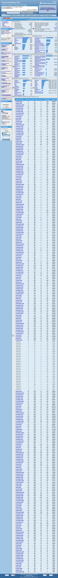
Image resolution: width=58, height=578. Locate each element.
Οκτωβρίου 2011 (19, 439)
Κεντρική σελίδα (5, 22)
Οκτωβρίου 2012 (19, 419)
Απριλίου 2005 (18, 568)
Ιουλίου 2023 (18, 156)
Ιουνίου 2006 (18, 545)
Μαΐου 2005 (18, 566)
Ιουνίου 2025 (18, 118)
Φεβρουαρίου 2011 (19, 452)
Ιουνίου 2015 (18, 316)
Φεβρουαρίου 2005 (19, 571)
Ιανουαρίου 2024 (19, 146)
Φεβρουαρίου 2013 (19, 412)
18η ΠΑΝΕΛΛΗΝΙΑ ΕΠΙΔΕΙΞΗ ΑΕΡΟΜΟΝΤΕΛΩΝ (5, 86)
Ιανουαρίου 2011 (19, 454)
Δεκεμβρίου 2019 (19, 227)
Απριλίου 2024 (18, 141)
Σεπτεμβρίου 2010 (19, 460)
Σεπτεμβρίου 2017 (19, 272)
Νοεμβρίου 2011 (19, 437)
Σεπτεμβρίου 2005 (19, 560)
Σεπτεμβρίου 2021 (19, 192)
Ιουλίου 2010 (18, 464)
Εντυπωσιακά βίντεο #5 (17, 59)
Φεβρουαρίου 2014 (19, 392)
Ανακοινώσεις (37, 39)
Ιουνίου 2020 (18, 217)
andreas (16, 47)
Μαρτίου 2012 (18, 431)
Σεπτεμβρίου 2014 (19, 331)
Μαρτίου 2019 (18, 242)
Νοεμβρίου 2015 (19, 308)
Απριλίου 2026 (18, 101)
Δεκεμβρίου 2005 (19, 555)
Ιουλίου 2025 (18, 116)
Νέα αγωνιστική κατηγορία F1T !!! (6, 94)
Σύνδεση (43, 15)
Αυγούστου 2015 (19, 313)
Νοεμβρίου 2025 (19, 109)
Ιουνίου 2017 (18, 277)
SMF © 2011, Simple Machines (33, 574)
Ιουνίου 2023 (18, 157)
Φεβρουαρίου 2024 (19, 144)
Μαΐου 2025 (18, 119)
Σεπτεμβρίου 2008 (19, 500)
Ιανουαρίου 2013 (19, 414)
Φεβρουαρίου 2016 (19, 303)
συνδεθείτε (7, 31)
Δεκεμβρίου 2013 (19, 396)
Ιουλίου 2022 (18, 176)
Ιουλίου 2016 (18, 295)
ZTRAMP (4, 46)
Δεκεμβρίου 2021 (19, 187)
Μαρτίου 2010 (18, 470)
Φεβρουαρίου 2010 (19, 472)
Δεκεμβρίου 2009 (19, 475)
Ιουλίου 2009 (18, 484)
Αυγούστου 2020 (19, 214)
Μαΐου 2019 (18, 239)
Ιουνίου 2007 (18, 525)
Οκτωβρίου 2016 (19, 290)
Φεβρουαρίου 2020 (19, 224)
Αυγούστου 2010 (19, 462)
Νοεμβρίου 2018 (19, 248)
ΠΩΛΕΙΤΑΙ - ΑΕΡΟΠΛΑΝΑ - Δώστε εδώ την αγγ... (5, 45)
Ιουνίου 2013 (18, 406)
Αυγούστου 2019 (19, 234)
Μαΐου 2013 (18, 407)
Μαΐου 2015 (18, 318)
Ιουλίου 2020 (18, 215)
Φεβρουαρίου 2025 (19, 124)
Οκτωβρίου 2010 (19, 459)
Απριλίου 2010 (18, 469)
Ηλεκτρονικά (37, 51)
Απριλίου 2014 (18, 339)
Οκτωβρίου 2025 (19, 111)
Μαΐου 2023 (18, 159)
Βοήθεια (25, 15)
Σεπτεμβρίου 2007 (19, 520)
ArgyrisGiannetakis (18, 37)
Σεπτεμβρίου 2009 (19, 480)
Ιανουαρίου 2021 (19, 205)
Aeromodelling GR (15, 18)
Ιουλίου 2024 (18, 136)
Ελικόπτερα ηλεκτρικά (39, 43)
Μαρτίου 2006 (18, 550)
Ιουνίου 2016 (18, 296)
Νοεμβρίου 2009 (19, 477)
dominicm (4, 72)
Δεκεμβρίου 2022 (19, 167)
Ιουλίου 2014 (18, 335)
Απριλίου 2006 (18, 548)
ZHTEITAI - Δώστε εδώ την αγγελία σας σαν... (5, 63)
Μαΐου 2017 (18, 278)
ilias (15, 44)
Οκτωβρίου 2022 (19, 171)
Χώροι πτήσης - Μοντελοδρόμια (38, 42)
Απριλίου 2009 (18, 488)
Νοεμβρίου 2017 (19, 268)
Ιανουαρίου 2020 (19, 225)
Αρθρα (3, 23)
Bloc (33, 576)
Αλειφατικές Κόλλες (4, 82)
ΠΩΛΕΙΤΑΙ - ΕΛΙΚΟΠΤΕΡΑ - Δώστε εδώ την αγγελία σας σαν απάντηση (40, 60)
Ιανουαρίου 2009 (19, 493)
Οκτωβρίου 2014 (19, 330)
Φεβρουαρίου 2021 (19, 204)
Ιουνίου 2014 (18, 336)
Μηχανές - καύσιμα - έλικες (40, 52)
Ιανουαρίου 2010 (19, 474)
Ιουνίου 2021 (18, 197)
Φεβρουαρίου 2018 (19, 263)
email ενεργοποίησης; (8, 7)
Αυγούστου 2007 (19, 522)
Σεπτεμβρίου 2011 (19, 440)
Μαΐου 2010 (18, 467)
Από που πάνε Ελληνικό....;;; (17, 71)
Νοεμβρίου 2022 (19, 169)
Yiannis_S (4, 91)
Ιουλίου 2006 (18, 543)
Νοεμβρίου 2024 (19, 129)
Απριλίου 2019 (18, 240)
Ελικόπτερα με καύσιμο (39, 44)
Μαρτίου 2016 (18, 301)
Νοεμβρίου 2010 (19, 457)
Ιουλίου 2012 (18, 424)
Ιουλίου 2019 (18, 235)
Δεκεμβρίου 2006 (19, 535)
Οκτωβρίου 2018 (19, 250)
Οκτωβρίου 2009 (19, 479)
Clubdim (25, 5)
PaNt (16, 38)
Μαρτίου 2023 (18, 162)
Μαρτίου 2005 (18, 570)
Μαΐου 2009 (18, 487)
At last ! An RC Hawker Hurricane (6, 97)
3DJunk (16, 93)
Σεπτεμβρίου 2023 (19, 152)
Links (3, 24)
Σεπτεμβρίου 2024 (19, 133)
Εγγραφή (49, 15)
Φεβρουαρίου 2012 (19, 432)
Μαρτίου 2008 (18, 510)
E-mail (24, 4)
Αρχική (11, 15)
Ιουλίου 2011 (18, 444)
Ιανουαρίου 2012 (19, 434)
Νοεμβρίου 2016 (19, 288)
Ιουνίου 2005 (18, 565)
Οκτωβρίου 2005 (19, 558)
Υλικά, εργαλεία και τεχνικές (40, 50)
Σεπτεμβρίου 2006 (19, 540)
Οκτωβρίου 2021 (19, 190)
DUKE (36, 83)
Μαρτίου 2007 (18, 530)
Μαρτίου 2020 (18, 222)
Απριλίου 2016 (18, 300)
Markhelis (4, 49)
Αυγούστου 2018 (19, 253)
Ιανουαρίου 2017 (19, 285)
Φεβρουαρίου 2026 (19, 104)
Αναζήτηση (31, 15)
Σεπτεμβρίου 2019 (19, 232)
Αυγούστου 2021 (19, 194)
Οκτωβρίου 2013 (19, 399)
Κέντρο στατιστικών (26, 18)
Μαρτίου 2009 (18, 490)
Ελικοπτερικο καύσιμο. (4, 67)
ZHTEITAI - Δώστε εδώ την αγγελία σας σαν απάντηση (40, 63)
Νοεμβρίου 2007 (19, 517)
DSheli (36, 82)
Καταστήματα (4, 21)
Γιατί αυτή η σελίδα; (6, 26)
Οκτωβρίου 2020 (19, 210)
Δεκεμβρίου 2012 (19, 416)
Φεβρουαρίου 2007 (19, 532)
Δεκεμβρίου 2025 (19, 108)
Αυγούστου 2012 (19, 422)
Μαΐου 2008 (18, 507)
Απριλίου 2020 (18, 220)
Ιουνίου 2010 (18, 465)
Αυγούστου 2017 (19, 273)
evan (15, 41)
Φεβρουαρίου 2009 (19, 492)
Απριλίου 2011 (18, 449)
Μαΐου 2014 (18, 338)
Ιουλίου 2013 (18, 404)
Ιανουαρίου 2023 (19, 166)
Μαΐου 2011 (18, 447)
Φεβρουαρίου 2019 (19, 243)
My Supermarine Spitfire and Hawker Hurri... (5, 90)
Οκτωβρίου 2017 (19, 270)
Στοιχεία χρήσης (4, 28)
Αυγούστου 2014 (19, 333)
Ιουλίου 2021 (18, 195)
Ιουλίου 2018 (18, 255)
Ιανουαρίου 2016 (19, 305)
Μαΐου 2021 (18, 199)
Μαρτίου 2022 (18, 182)
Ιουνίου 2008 (18, 505)
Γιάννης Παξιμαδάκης (17, 89)
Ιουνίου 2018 (18, 257)
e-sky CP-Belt (37, 75)
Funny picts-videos (38, 68)
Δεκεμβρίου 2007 (19, 515)
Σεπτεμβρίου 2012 (19, 421)
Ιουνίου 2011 (18, 445)
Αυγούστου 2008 (19, 502)
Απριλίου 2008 (18, 508)
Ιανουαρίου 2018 (19, 265)
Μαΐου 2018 (18, 258)
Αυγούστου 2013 (19, 402)
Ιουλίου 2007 (18, 523)
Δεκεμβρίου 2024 (19, 128)
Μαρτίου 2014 (18, 391)
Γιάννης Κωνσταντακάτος (7, 53)
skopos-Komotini (38, 92)
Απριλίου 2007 (18, 528)
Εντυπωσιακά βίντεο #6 (4, 48)
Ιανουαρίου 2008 (19, 513)
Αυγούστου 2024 (19, 134)
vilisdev (4, 60)
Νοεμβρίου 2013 (19, 397)
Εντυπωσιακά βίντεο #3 (17, 73)
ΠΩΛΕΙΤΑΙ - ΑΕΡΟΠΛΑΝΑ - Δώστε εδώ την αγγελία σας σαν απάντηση (40, 56)
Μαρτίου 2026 (18, 103)
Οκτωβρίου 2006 (19, 538)
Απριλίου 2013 (18, 409)
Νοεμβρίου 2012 (19, 417)
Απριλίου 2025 (18, 121)
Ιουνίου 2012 (18, 426)
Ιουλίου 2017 (18, 275)
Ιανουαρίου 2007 (19, 533)
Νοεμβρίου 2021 (19, 189)
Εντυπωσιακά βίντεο (39, 74)
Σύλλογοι (4, 25)
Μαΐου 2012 (18, 427)
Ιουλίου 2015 (18, 315)
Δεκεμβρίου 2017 (19, 267)
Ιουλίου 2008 (18, 503)
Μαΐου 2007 (18, 527)
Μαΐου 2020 (18, 219)
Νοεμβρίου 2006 (19, 537)
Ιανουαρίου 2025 (19, 126)
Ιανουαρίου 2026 (19, 106)
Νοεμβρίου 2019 (19, 229)
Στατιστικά (3, 109)
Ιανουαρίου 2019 (19, 245)
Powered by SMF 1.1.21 (24, 574)
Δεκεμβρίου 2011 (19, 436)
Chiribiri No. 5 (3, 75)
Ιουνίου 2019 (18, 237)
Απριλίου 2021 (18, 200)
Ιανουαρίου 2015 (19, 325)
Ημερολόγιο (38, 15)
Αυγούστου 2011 (19, 442)
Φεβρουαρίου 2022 (19, 184)
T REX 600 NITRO (18, 60)
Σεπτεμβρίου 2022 (19, 172)
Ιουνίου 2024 (18, 138)
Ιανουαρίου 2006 (19, 553)
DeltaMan (16, 48)
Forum (16, 15)
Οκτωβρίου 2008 (19, 498)
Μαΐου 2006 (18, 546)
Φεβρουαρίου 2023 (19, 164)
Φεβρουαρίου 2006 (19, 551)
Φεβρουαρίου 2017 (19, 283)
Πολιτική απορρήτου (29, 575)
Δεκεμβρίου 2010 (19, 455)
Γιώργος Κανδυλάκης (17, 86)
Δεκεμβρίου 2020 (19, 207)
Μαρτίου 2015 (18, 321)
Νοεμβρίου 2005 (19, 556)
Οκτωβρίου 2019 (19, 230)
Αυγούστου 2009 (19, 482)
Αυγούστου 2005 (19, 561)
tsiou (3, 87)
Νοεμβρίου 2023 (19, 149)
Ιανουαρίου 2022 (19, 186)
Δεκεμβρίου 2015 (19, 306)
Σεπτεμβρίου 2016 (19, 291)
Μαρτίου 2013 (18, 411)
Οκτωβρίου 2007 (19, 518)
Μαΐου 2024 (18, 139)
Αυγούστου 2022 (19, 174)
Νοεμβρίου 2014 (19, 328)
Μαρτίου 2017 (18, 282)
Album (20, 15)
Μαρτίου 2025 (18, 123)
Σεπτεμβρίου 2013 (19, 401)
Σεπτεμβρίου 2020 (19, 212)
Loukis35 (4, 64)
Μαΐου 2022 (18, 179)
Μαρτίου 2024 (18, 142)
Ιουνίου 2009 (18, 485)
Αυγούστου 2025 (19, 114)
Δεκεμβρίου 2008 (19, 495)
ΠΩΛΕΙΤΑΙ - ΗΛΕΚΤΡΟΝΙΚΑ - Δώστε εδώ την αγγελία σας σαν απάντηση (40, 66)
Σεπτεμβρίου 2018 (19, 252)
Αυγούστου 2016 (19, 293)
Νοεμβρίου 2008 (19, 497)
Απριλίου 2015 (18, 320)
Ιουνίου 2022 (18, 177)
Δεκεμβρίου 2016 (19, 287)
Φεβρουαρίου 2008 (19, 512)
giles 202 (36, 84)
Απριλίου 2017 (18, 280)
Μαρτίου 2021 (18, 202)
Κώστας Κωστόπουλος (17, 82)
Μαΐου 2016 (18, 298)
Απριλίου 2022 (18, 181)
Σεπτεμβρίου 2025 (19, 113)
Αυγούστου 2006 (19, 541)
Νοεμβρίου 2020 (19, 209)
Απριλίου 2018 (18, 260)
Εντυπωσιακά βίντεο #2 (17, 69)
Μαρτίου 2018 (18, 262)
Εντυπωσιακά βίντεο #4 (17, 64)
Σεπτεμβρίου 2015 (19, 311)
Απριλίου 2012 (18, 429)
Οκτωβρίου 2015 (19, 310)
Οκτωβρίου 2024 (19, 131)
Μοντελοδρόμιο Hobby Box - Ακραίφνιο (18, 75)
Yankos (16, 49)
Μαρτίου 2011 (18, 450)
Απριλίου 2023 (18, 161)
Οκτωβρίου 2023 (19, 151)
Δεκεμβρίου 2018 (19, 247)
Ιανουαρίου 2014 (19, 394)
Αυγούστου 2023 (19, 154)
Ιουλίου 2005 (18, 563)
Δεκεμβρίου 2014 (19, 326)
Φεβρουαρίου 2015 (19, 323)
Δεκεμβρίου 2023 (19, 147)
